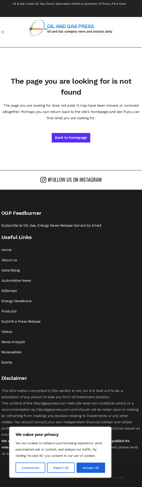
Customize (30, 468)
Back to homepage (71, 138)
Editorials (9, 290)
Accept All (91, 468)
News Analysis (13, 342)
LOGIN (120, 477)
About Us (9, 260)
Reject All (60, 468)
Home (6, 250)
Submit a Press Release (21, 321)
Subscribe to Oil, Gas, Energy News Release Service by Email (51, 225)
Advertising (10, 270)
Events (6, 362)
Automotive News (16, 280)
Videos (6, 331)
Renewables (11, 352)
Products (8, 311)
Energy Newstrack (16, 301)
